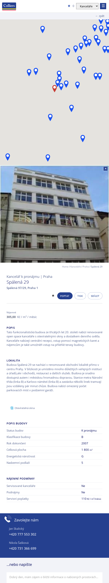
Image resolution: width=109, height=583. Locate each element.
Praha (86, 266)
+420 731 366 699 (22, 548)
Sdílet (95, 296)
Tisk (80, 296)
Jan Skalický (16, 528)
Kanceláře (75, 266)
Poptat (64, 296)
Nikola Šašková (19, 543)
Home (65, 266)
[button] (49, 57)
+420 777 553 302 (22, 534)
